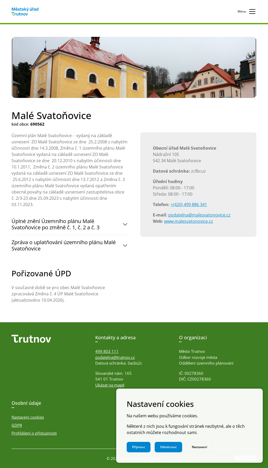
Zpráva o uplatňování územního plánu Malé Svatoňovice (64, 245)
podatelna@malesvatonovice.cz (199, 215)
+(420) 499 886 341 (189, 204)
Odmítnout (168, 447)
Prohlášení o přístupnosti (34, 433)
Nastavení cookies (28, 417)
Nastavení (199, 447)
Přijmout (138, 447)
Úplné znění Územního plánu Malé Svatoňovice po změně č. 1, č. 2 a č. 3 (55, 224)
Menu (247, 11)
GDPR (17, 425)
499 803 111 (107, 351)
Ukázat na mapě (109, 385)
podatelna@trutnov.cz (115, 357)
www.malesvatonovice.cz (188, 221)
